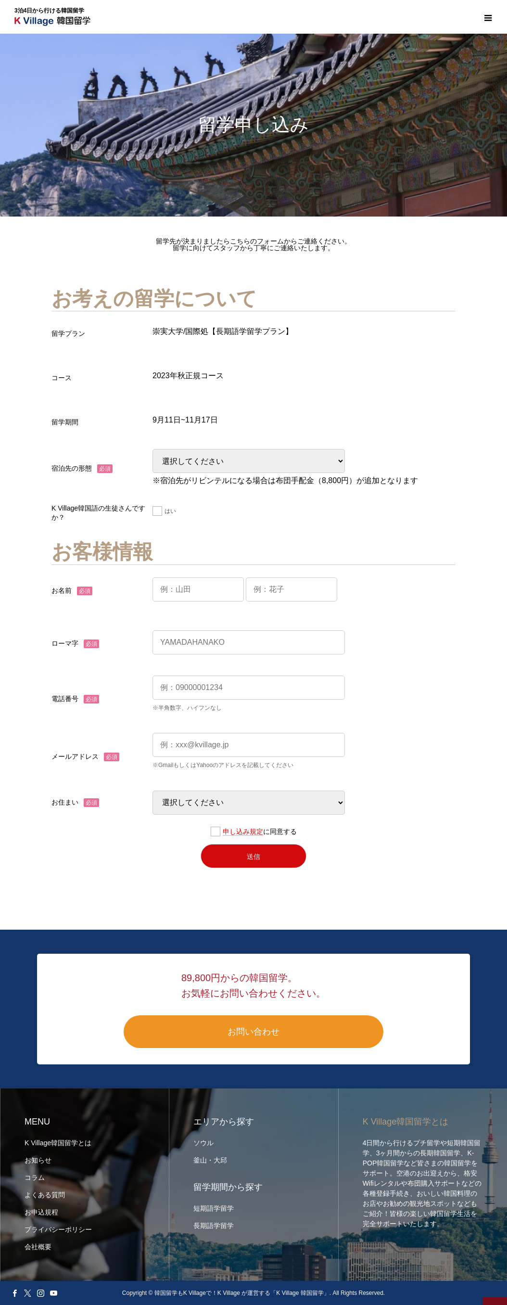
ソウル (203, 1143)
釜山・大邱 (210, 1160)
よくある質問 (45, 1195)
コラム (35, 1177)
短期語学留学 (213, 1208)
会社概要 (38, 1247)
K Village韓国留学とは (58, 1143)
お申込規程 (41, 1212)
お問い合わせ (253, 1031)
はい (164, 511)
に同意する (254, 831)
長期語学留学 (213, 1225)
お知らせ (38, 1160)
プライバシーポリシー (58, 1229)
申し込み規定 (243, 831)
